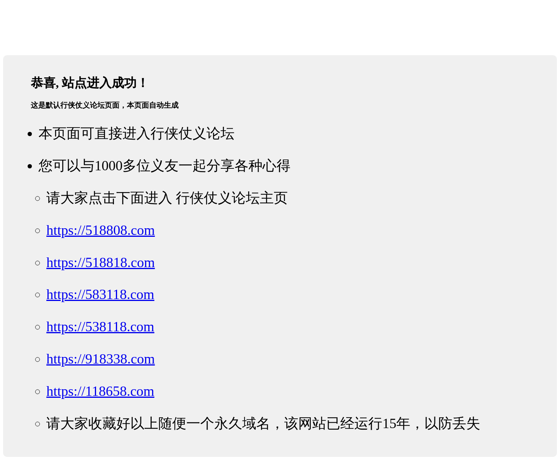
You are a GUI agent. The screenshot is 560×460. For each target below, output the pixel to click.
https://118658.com (100, 391)
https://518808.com (100, 230)
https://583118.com (100, 294)
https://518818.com (100, 262)
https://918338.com (100, 359)
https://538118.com (100, 326)
